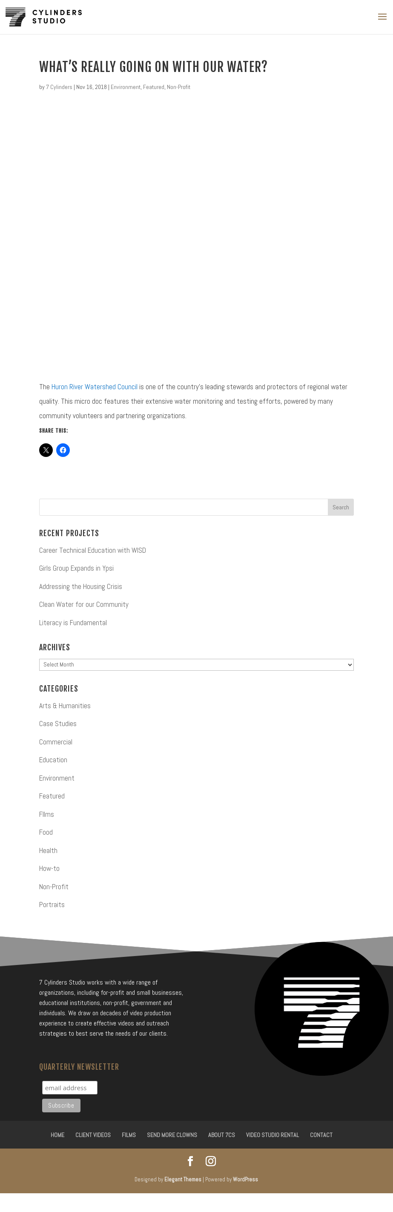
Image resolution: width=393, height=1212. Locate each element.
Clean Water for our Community (84, 604)
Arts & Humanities (65, 705)
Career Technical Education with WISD (92, 550)
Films (129, 1135)
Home (57, 1135)
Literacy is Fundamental (73, 622)
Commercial (55, 742)
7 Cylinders (59, 87)
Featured (153, 87)
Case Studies (58, 723)
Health (48, 850)
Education (53, 759)
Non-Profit (178, 87)
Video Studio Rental (272, 1135)
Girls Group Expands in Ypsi (76, 568)
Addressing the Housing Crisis (80, 586)
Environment (126, 87)
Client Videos (93, 1135)
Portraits (52, 904)
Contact (321, 1135)
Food (46, 832)
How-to (49, 868)
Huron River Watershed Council (95, 386)
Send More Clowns (172, 1135)
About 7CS (221, 1135)
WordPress (245, 1179)
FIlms (46, 814)
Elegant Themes (182, 1179)
